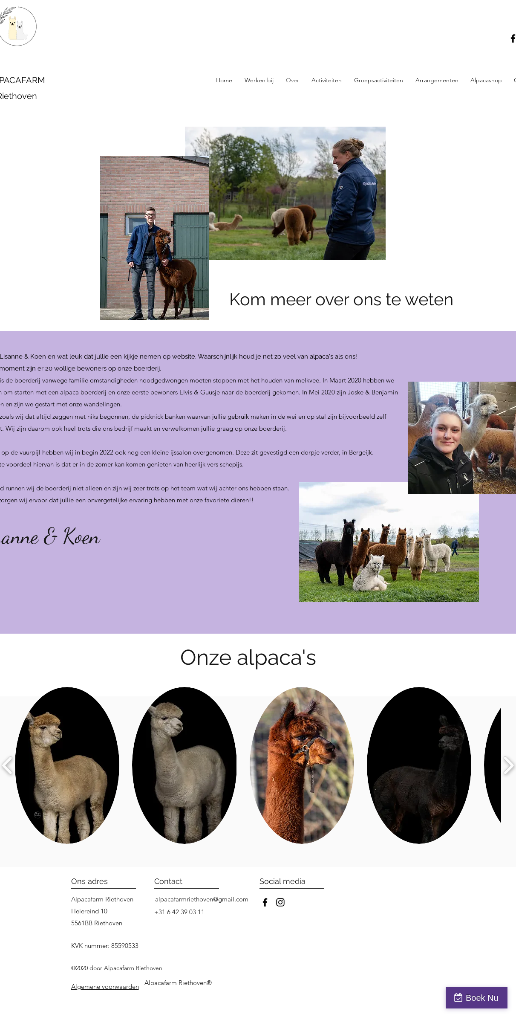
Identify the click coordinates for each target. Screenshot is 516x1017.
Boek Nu (482, 998)
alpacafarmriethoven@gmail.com (201, 899)
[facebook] (265, 902)
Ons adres (89, 881)
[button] (327, 80)
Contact (168, 881)
